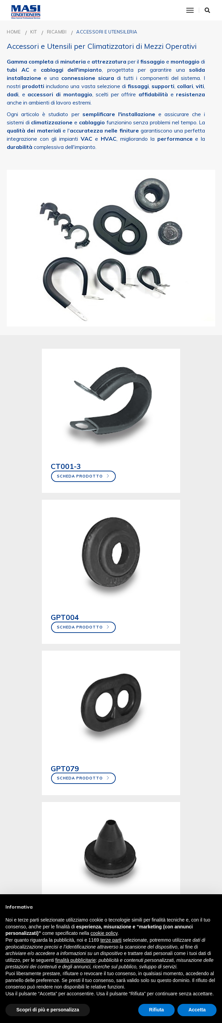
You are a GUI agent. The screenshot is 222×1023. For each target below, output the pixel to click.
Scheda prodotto (46, 461)
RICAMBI (57, 31)
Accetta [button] (197, 1009)
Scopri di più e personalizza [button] (47, 1009)
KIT (33, 31)
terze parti (111, 940)
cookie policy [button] (104, 933)
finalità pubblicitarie (75, 960)
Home (13, 31)
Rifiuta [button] (156, 1009)
